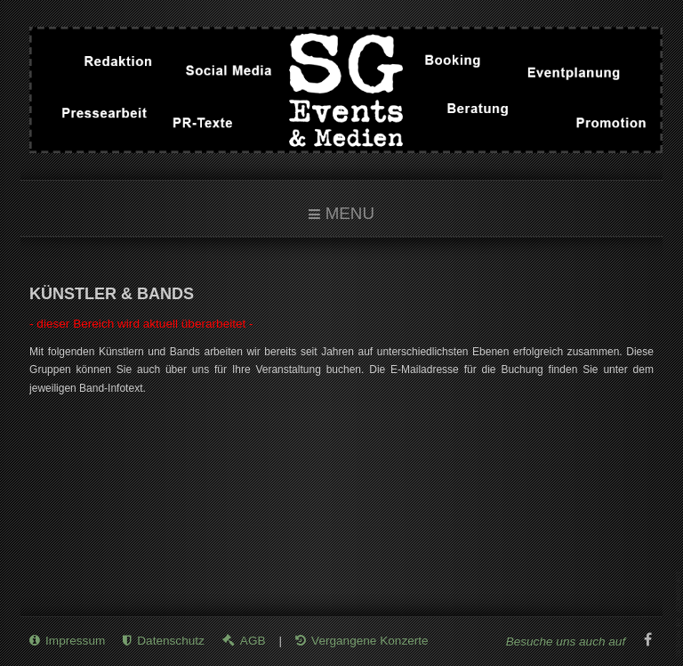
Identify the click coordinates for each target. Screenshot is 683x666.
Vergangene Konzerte (370, 640)
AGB (253, 640)
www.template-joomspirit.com (679, 614)
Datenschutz (171, 640)
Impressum (75, 640)
